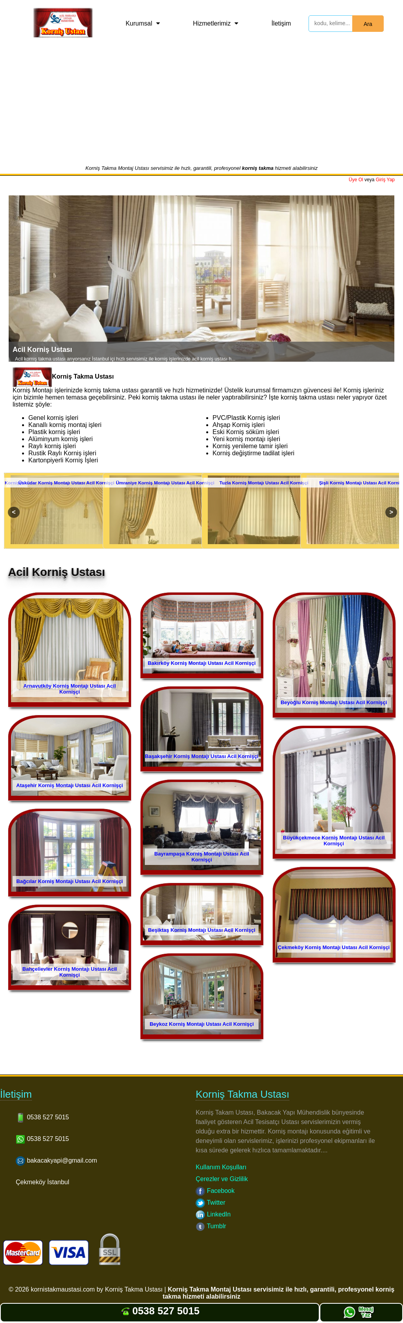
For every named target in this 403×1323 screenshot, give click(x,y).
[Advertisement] (201, 106)
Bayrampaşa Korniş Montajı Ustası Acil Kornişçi (201, 857)
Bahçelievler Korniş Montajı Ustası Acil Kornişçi (69, 972)
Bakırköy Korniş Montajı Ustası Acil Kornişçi (201, 663)
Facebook (215, 1190)
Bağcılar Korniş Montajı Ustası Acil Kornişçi (70, 881)
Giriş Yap (385, 179)
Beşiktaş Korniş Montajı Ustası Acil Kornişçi (201, 930)
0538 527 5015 (160, 1310)
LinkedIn (213, 1214)
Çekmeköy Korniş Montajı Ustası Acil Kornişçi (334, 947)
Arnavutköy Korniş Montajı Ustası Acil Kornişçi (69, 689)
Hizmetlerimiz (212, 23)
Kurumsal (139, 23)
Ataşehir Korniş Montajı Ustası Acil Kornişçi (69, 785)
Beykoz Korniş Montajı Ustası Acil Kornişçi (202, 1024)
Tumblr (211, 1226)
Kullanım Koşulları (221, 1167)
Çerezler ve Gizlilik (222, 1179)
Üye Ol (356, 179)
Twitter (210, 1202)
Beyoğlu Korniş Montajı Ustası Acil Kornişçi (334, 702)
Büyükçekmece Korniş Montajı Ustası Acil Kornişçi (334, 840)
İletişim (281, 23)
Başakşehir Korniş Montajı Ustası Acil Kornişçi (202, 756)
